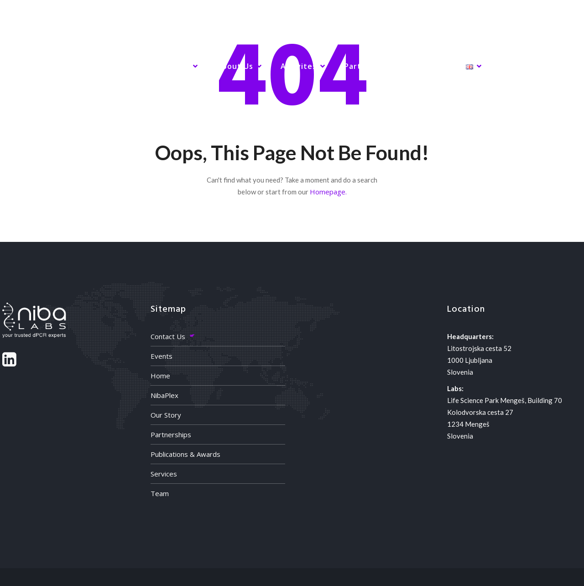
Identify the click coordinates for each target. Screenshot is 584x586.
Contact (422, 66)
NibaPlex (111, 66)
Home (55, 66)
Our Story (166, 414)
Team (160, 493)
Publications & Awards (185, 454)
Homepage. (328, 191)
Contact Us (168, 336)
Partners (361, 66)
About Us (235, 66)
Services (172, 66)
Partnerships (171, 434)
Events (161, 356)
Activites (299, 66)
